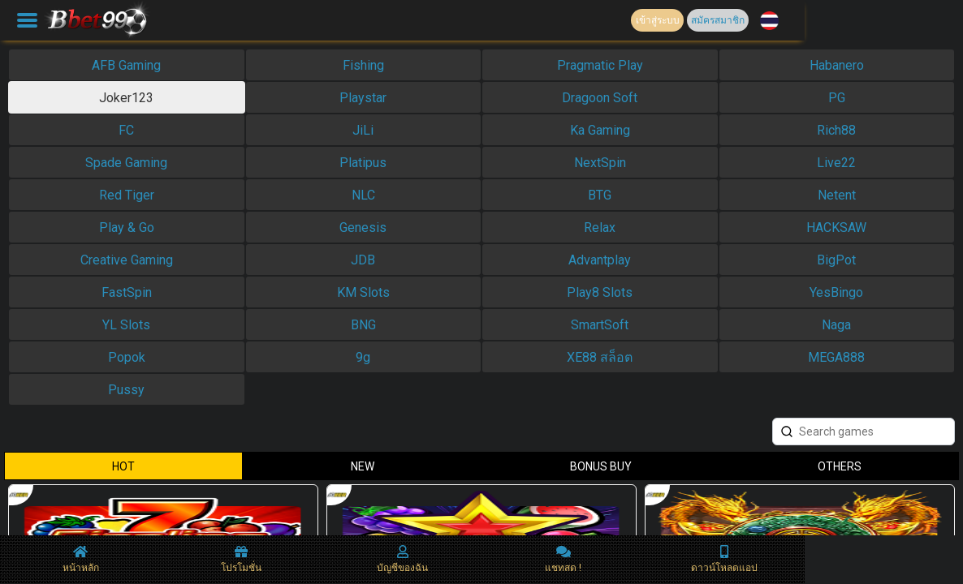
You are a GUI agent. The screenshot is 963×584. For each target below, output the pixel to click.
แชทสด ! (563, 559)
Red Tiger (126, 195)
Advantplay (599, 260)
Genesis (362, 227)
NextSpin (600, 162)
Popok (126, 357)
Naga (836, 325)
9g (363, 357)
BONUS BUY (601, 466)
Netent (837, 195)
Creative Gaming (126, 260)
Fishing (363, 65)
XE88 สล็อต (600, 357)
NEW (362, 466)
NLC (363, 195)
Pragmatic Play (600, 65)
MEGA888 (836, 357)
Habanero (837, 65)
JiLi (363, 130)
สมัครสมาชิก (718, 20)
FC (126, 130)
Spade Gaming (126, 162)
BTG (599, 195)
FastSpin (126, 292)
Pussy (126, 389)
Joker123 (126, 97)
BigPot (836, 260)
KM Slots (363, 292)
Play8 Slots (600, 292)
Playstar (362, 97)
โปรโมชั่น (241, 559)
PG (836, 97)
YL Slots (126, 325)
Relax (599, 227)
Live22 (836, 162)
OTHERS (840, 466)
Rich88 (836, 130)
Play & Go (126, 227)
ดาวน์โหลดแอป (724, 559)
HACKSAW (836, 227)
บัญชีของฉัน (402, 559)
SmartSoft (599, 325)
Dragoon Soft (599, 97)
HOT (123, 466)
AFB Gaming (126, 65)
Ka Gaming (600, 130)
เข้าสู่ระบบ (658, 20)
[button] (769, 20)
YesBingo (836, 292)
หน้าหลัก (81, 559)
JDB (363, 260)
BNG (363, 325)
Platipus (362, 162)
